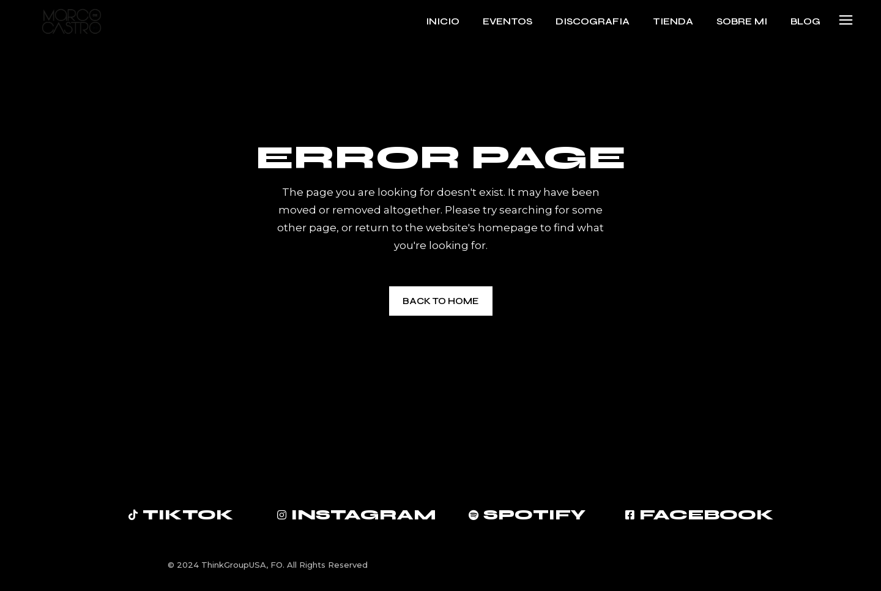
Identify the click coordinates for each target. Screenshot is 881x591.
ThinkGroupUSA (233, 565)
